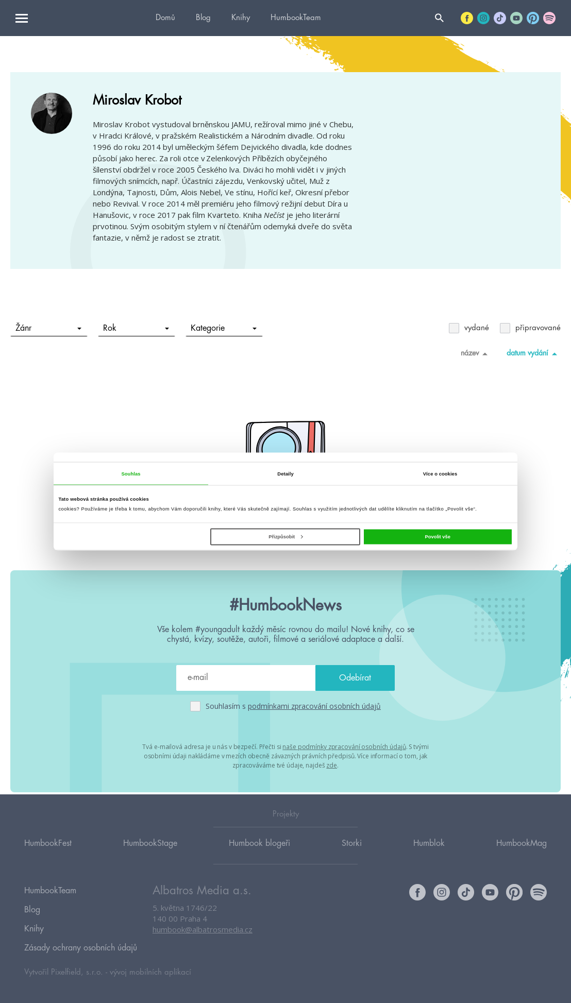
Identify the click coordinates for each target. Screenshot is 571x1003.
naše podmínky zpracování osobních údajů (344, 746)
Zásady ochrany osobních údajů (80, 948)
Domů (165, 18)
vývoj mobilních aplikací (150, 970)
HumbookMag (521, 857)
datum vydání (534, 353)
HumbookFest (48, 857)
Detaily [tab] (285, 473)
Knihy (240, 18)
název (476, 353)
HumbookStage (150, 857)
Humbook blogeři (259, 857)
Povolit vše (437, 536)
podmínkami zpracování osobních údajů (314, 706)
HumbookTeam (296, 18)
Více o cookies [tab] (440, 473)
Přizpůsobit (285, 536)
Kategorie (224, 328)
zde (331, 763)
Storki (352, 857)
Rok (136, 328)
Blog (203, 18)
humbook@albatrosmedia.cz (203, 944)
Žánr (48, 328)
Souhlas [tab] (130, 473)
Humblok (429, 857)
